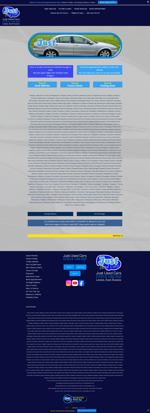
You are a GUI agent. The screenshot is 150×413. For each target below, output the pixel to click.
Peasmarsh (32, 341)
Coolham (47, 312)
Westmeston (118, 359)
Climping (122, 309)
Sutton (119, 351)
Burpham (50, 309)
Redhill (52, 343)
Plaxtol (87, 341)
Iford (121, 328)
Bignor (115, 304)
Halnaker (93, 323)
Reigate (56, 343)
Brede (97, 307)
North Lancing (50, 338)
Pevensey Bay (67, 341)
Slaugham (52, 349)
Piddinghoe (78, 341)
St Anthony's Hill (60, 351)
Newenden (114, 335)
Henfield (71, 325)
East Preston (46, 317)
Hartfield (30, 325)
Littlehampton (63, 333)
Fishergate (51, 320)
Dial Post (66, 315)
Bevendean (101, 304)
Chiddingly (102, 309)
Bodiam (49, 307)
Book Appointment (98, 9)
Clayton (118, 309)
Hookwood (35, 328)
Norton (66, 338)
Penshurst (49, 341)
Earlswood (100, 315)
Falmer (114, 317)
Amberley (55, 302)
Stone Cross (93, 351)
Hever (82, 325)
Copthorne (62, 312)
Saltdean (41, 346)
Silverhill (47, 349)
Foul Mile (83, 320)
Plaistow (83, 341)
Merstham (59, 335)
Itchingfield (26, 330)
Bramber (89, 307)
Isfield (124, 328)
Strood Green (104, 351)
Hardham (25, 325)
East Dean (58, 317)
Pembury (44, 341)
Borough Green (65, 307)
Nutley (78, 338)
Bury (63, 309)
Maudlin (41, 335)
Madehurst (111, 333)
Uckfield (30, 356)
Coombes (52, 312)
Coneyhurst (57, 312)
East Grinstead (116, 315)
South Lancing (116, 349)
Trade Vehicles (80, 9)
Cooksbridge (41, 312)
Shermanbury (108, 346)
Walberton (61, 356)
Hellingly (67, 325)
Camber (74, 309)
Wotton (122, 362)
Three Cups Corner (76, 354)
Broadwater (27, 309)
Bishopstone (31, 307)
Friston (103, 320)
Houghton (75, 328)
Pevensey (61, 341)
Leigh (124, 330)
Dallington (45, 315)
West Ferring (45, 359)
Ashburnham (86, 302)
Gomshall (35, 323)
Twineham (25, 356)
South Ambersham (82, 349)
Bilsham (125, 304)
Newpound (108, 335)
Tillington (87, 354)
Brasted (93, 307)
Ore (92, 338)
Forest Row (90, 320)
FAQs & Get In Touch (59, 13)
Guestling (73, 323)
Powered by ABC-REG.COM (90, 406)
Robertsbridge (69, 343)
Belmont (77, 304)
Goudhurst (57, 323)
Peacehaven (26, 341)
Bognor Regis (54, 307)
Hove (79, 328)
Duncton (85, 315)
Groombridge (68, 323)
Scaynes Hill (58, 346)
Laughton (121, 330)
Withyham (78, 362)
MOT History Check (31, 257)
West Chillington (120, 356)
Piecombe (73, 341)
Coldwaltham (27, 312)
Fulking (112, 320)
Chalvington (91, 309)
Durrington (90, 315)
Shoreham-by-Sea (27, 349)
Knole (94, 330)
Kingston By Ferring (38, 330)
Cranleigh (95, 312)
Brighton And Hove (73, 307)
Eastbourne (52, 317)
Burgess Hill (45, 309)
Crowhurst (35, 315)
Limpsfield (38, 333)
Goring (39, 323)
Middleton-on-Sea (79, 335)
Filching (43, 320)
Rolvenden (83, 343)
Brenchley (101, 307)
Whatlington (25, 362)
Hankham (123, 323)
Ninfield (25, 338)
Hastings (44, 325)
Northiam (62, 338)
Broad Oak (115, 307)
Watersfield (107, 356)
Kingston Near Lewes (47, 330)
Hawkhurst (49, 325)
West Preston (85, 359)
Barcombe (117, 302)
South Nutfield (123, 349)
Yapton (78, 364)
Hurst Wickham (104, 328)
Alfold (47, 302)
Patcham (119, 338)
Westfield (113, 359)
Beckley (59, 304)
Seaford (63, 346)
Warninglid (92, 356)
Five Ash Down (63, 320)
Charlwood (96, 309)
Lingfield (47, 333)
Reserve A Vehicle (30, 283)
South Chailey (97, 349)
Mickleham (72, 335)
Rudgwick (114, 343)
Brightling (106, 307)
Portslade (124, 341)
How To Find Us (29, 277)
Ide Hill (114, 328)
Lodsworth (69, 333)
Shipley (118, 346)
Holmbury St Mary (122, 325)
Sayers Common (51, 346)
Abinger (24, 302)
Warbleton (75, 356)
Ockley (84, 338)
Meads (49, 335)
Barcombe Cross (123, 302)
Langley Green (114, 330)
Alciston (33, 302)
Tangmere (32, 354)
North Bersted (31, 338)
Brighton (110, 307)
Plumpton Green (109, 341)
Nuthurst (74, 338)
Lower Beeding (75, 333)
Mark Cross (31, 335)
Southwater (38, 351)
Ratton (49, 343)
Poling (119, 341)
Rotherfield (88, 343)
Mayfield (45, 335)
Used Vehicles (50, 9)
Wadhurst (56, 356)
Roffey (78, 343)
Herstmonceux (77, 325)
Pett (53, 341)
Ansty (68, 302)
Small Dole (65, 349)
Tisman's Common (94, 354)
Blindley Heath (44, 307)
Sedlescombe (69, 346)
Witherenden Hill (84, 362)
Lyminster (106, 333)
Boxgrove (84, 307)
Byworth (70, 309)
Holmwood (26, 328)
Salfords (45, 346)
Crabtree (85, 312)
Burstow (55, 309)
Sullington (115, 351)
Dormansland (80, 315)
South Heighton (109, 349)
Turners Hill (122, 354)
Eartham (105, 315)
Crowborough (29, 315)
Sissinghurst (42, 349)
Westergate (39, 359)
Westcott (98, 359)
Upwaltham (51, 356)
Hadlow (77, 323)
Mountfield (92, 335)
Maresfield (26, 335)
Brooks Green (34, 309)
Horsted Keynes (69, 328)
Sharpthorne (98, 346)
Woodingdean (105, 362)
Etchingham (96, 317)
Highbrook (91, 325)
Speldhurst (49, 351)
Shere (103, 346)
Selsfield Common (86, 346)
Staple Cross (72, 351)
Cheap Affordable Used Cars (61, 372)
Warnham (80, 356)
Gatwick (116, 320)
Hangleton (118, 323)
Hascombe (34, 325)
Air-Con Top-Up (93, 13)
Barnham (39, 304)
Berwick (90, 304)
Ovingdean (95, 338)
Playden (91, 341)
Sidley (37, 349)
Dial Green (61, 315)
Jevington (31, 330)
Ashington (91, 302)
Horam (39, 328)
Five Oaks (69, 320)
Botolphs (80, 307)
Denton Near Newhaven (53, 315)
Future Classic (65, 9)
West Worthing (92, 359)
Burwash (59, 309)
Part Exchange (101, 203)
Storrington (110, 351)
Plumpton (103, 341)
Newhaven (119, 335)
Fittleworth (56, 320)
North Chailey (44, 338)
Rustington (123, 343)
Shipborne (114, 346)
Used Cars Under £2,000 (75, 367)
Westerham (103, 359)
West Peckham (78, 359)
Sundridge (124, 351)
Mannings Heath (117, 333)
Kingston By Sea (56, 330)
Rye (25, 346)
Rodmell (74, 343)
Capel (78, 309)
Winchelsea (59, 362)
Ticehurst (82, 354)
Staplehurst (83, 351)
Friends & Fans (29, 286)
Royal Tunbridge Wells (107, 343)
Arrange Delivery (49, 203)
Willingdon (48, 362)
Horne (46, 328)
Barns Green (44, 304)
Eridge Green (90, 317)
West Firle (51, 359)
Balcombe (106, 302)
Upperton (46, 356)
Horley (43, 328)
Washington (102, 356)
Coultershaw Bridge (69, 312)
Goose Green (51, 323)
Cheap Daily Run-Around (88, 369)
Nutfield (70, 338)
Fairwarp (110, 317)
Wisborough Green (71, 362)
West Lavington (71, 359)
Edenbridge (73, 317)
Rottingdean (94, 343)
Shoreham (123, 346)
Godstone (30, 323)
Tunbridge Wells (115, 354)
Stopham (99, 351)
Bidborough (110, 304)
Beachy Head (54, 304)
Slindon (56, 349)
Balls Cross (111, 302)
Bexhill (105, 304)
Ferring (34, 320)
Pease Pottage (38, 341)
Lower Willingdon (89, 333)
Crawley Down (105, 312)
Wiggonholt (42, 362)
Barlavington (33, 304)
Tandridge (27, 354)
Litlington (51, 333)
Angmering (64, 302)
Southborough (32, 351)
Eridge (85, 317)
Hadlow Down (83, 323)
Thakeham (61, 354)
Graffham (62, 323)
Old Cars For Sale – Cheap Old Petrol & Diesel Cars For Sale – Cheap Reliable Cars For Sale (75, 377)
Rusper (118, 343)
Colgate (32, 312)
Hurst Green (90, 328)
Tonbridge (100, 354)
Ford (87, 320)
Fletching (74, 320)
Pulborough (39, 343)
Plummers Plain (97, 341)
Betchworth (95, 304)
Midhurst (68, 335)
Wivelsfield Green (98, 362)
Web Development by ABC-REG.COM (114, 406)
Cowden (76, 312)
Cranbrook (90, 312)
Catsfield (82, 309)
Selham (74, 346)
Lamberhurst (99, 330)
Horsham (57, 328)
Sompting (75, 349)
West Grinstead (57, 359)
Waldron (66, 356)
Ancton (59, 302)
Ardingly (72, 302)
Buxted (66, 309)
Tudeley (110, 354)
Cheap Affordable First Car (89, 372)
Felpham (30, 320)
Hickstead (86, 325)
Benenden (82, 304)
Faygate (124, 317)
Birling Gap (25, 307)
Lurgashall (100, 333)
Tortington (105, 354)
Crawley (99, 312)
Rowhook (99, 343)
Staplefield (77, 351)
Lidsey (29, 333)
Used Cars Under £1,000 (52, 367)
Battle (49, 304)
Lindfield (42, 333)
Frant (100, 320)
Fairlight (105, 317)
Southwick (44, 351)
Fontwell (78, 320)
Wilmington (53, 362)
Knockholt (90, 330)
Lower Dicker (82, 333)
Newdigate (103, 335)
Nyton (81, 338)
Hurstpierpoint (97, 328)
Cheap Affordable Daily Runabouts (75, 372)
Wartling (97, 356)
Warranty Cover (30, 266)
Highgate (96, 325)
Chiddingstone (108, 309)
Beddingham (64, 304)
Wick (39, 362)
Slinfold (60, 349)
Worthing (118, 362)
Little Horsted (57, 333)
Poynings (34, 343)
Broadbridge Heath (123, 307)
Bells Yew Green (71, 304)
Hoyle (82, 328)
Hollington (116, 325)
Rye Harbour (29, 346)
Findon (46, 320)
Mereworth (53, 335)
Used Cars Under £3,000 (97, 367)
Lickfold (33, 333)
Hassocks (40, 325)
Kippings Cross (80, 330)
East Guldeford (123, 315)
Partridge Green (112, 338)
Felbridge (25, 320)
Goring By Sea (45, 323)
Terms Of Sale (77, 13)
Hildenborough (110, 325)
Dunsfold (95, 315)
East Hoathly (33, 317)
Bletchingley (37, 307)
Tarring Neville (38, 354)
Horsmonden (62, 328)
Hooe (31, 328)
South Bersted (90, 349)
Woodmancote (112, 362)
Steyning (88, 351)
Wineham (64, 362)
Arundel (80, 302)
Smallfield (71, 349)
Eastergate (63, 317)
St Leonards (35, 346)
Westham (108, 359)
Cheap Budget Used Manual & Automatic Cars (66, 369)
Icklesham (110, 328)
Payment (27, 263)
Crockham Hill (119, 312)
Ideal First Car (80, 369)
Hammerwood (99, 323)
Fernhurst (38, 320)
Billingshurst (119, 304)
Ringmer (61, 343)
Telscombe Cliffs (50, 354)
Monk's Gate (86, 335)
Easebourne (110, 315)
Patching (123, 338)
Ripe (64, 343)
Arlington (76, 302)
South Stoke (25, 351)
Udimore (34, 356)
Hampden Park (106, 323)
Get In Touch (28, 274)
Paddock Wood (105, 338)
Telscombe (43, 354)
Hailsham (89, 323)
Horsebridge (51, 328)
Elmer (82, 317)
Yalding (74, 364)
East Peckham (40, 317)
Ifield (118, 328)
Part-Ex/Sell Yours (30, 254)
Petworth (56, 341)
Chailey (86, 309)
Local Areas (28, 296)
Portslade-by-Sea (27, 343)
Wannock (71, 356)
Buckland (40, 309)
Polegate (116, 341)
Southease (103, 349)
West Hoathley (64, 359)
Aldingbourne (38, 302)
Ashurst (96, 302)
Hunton (85, 328)
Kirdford (86, 330)
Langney (109, 330)
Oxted (100, 338)
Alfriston (51, 302)
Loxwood (96, 333)
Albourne (29, 302)
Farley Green (119, 317)
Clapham (114, 309)
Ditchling (70, 315)
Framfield (96, 320)
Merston (63, 335)
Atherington (100, 302)
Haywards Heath (56, 325)
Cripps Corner (112, 312)
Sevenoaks (92, 346)
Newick (123, 335)
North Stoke (56, 338)
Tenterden (56, 354)
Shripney (34, 349)
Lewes (26, 333)
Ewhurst (101, 317)
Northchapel (37, 338)
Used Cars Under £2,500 (86, 367)
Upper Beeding (40, 356)
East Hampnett (27, 317)
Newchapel (97, 335)
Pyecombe (44, 343)
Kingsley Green (73, 330)
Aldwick (43, 302)
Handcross (112, 323)
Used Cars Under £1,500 (63, 367)
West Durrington (32, 359)
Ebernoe (68, 317)
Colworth (36, 312)
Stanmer (66, 351)
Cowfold (80, 312)
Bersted (86, 304)
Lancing (104, 330)
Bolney (59, 307)
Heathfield (62, 325)
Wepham (124, 359)
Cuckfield (40, 315)
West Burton (113, 356)
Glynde (120, 320)
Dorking (74, 315)
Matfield (36, 335)
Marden (123, 333)
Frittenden (107, 320)
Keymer (62, 330)
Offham (88, 338)
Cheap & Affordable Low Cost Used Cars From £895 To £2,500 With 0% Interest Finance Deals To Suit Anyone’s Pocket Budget (75, 375)
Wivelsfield (91, 362)
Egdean (78, 317)
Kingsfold (67, 330)
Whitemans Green (33, 362)
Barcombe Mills (26, 304)
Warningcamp (86, 356)
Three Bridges (68, 354)
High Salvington (102, 325)
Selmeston (78, 346)
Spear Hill (54, 351)
